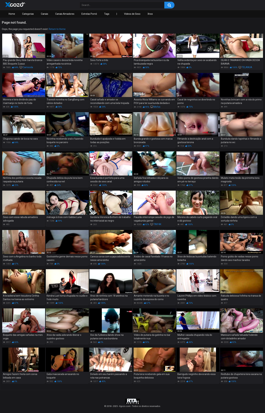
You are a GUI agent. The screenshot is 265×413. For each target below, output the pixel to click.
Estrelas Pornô (89, 14)
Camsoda (28, 67)
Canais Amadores (64, 14)
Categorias (28, 14)
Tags (106, 14)
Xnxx (150, 14)
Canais (44, 14)
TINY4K (157, 224)
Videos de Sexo (132, 14)
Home (12, 14)
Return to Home (57, 29)
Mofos (156, 106)
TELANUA (247, 67)
